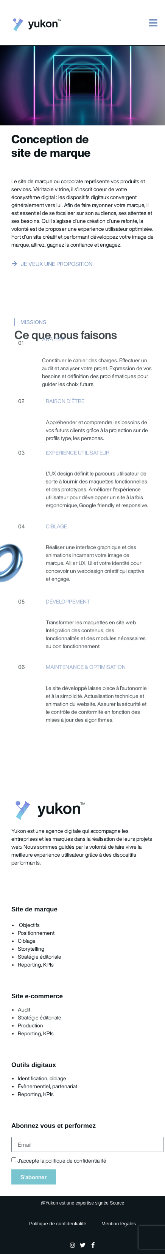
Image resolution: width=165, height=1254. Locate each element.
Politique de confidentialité (57, 1223)
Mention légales (118, 1223)
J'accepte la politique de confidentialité (61, 1161)
